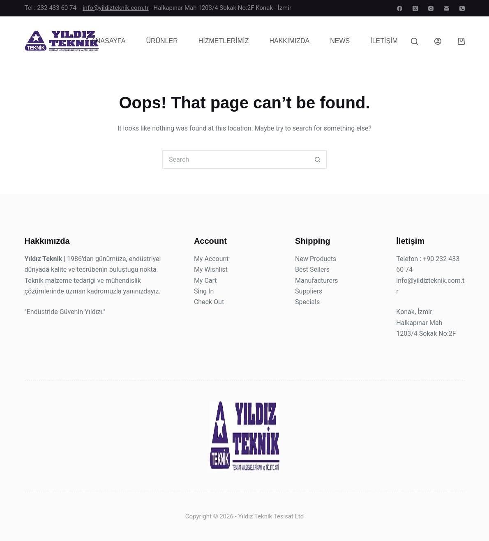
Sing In (204, 291)
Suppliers (308, 291)
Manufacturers (316, 280)
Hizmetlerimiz (223, 40)
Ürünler (162, 40)
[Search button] (317, 159)
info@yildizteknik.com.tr (116, 7)
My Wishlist (211, 269)
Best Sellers (312, 269)
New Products (315, 259)
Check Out (209, 302)
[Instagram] (431, 8)
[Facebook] (399, 8)
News (340, 40)
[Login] (437, 41)
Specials (307, 302)
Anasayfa (108, 40)
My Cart (205, 280)
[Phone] (462, 8)
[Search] (414, 41)
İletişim (384, 40)
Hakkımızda (289, 40)
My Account (211, 259)
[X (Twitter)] (415, 8)
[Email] (446, 8)
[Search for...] (235, 159)
